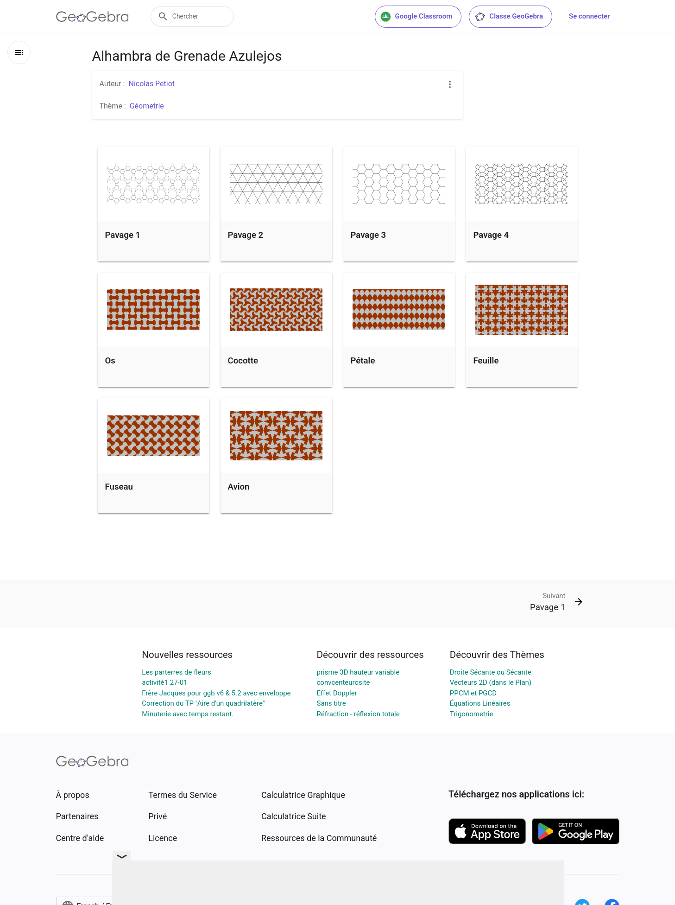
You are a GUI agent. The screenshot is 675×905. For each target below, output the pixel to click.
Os (110, 361)
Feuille (486, 361)
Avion (239, 487)
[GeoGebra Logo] (92, 16)
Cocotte (243, 361)
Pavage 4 (491, 235)
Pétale (363, 361)
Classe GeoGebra (508, 16)
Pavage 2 (246, 235)
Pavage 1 (123, 235)
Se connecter (589, 16)
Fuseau (119, 487)
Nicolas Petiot (151, 83)
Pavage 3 (368, 235)
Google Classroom (416, 16)
